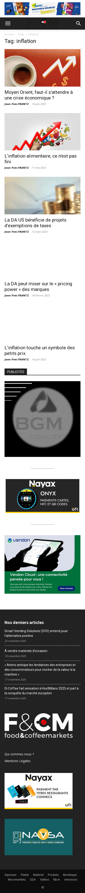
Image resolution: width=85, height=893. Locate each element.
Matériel (38, 875)
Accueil (9, 34)
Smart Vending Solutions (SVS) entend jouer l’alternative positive (36, 633)
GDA (33, 879)
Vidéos (44, 879)
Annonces (70, 879)
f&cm (56, 879)
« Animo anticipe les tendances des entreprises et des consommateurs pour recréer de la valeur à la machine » (40, 669)
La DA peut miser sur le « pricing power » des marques (38, 286)
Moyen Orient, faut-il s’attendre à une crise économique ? (39, 95)
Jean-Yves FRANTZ (17, 104)
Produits (53, 875)
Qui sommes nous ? (19, 754)
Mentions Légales (18, 761)
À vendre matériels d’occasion (26, 651)
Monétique (70, 875)
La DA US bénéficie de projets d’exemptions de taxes (35, 222)
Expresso (11, 875)
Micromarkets (17, 879)
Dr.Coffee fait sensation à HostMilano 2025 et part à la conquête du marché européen (42, 691)
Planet (25, 875)
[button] (7, 23)
